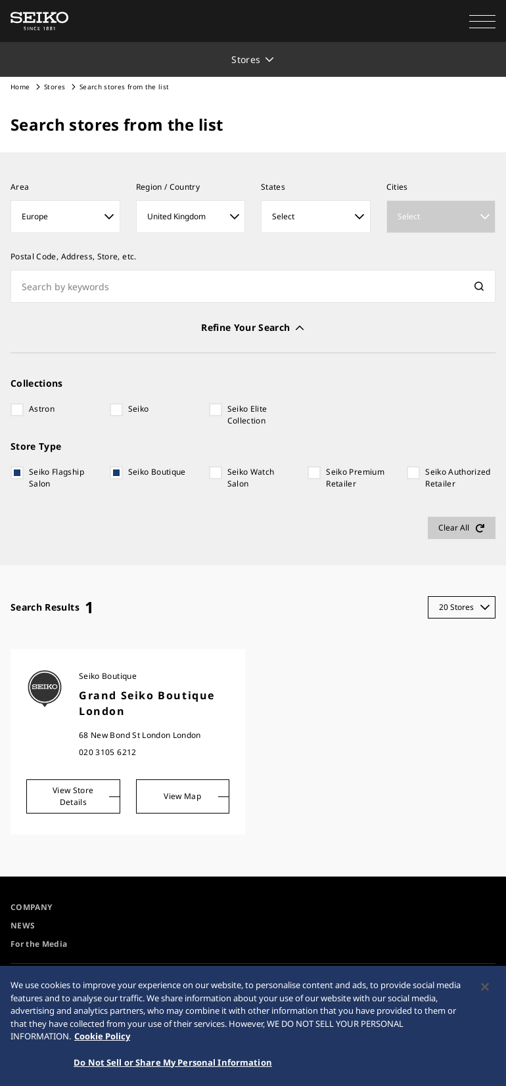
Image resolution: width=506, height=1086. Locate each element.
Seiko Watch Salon (251, 477)
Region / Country (168, 186)
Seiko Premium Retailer (355, 477)
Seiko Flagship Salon (56, 477)
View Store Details (73, 796)
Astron (42, 408)
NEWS (23, 925)
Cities (397, 186)
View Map (182, 796)
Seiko (138, 408)
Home (20, 86)
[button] (482, 21)
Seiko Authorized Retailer (458, 477)
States (273, 186)
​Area (20, 186)
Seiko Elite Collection (247, 414)
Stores (54, 86)
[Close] (485, 989)
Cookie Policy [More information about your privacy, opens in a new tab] (102, 1039)
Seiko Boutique (157, 471)
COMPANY (31, 907)
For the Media (39, 943)
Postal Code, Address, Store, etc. (74, 256)
